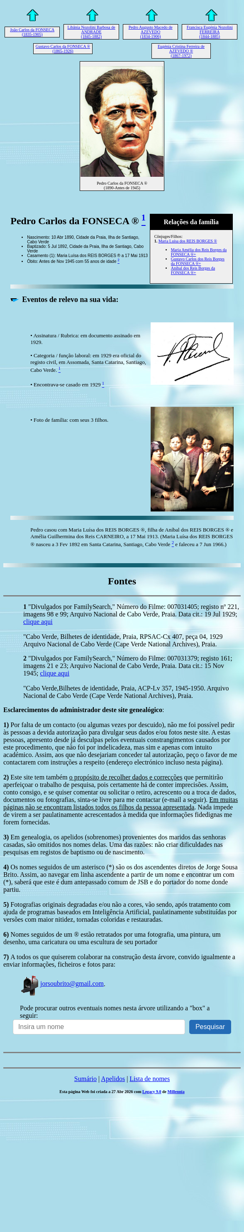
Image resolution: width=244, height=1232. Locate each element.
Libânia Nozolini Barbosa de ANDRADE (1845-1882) (91, 32)
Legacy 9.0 (151, 1091)
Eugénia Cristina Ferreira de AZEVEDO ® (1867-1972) (181, 51)
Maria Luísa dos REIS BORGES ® (188, 241)
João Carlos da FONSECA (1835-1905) (32, 32)
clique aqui (38, 621)
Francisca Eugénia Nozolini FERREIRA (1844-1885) (210, 32)
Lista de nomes (149, 1078)
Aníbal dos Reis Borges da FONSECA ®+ (193, 270)
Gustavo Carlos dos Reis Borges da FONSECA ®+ (197, 261)
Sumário (85, 1078)
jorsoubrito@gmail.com (62, 983)
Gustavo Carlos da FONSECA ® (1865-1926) (63, 48)
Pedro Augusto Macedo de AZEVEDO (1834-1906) (151, 32)
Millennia (176, 1091)
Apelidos (113, 1078)
